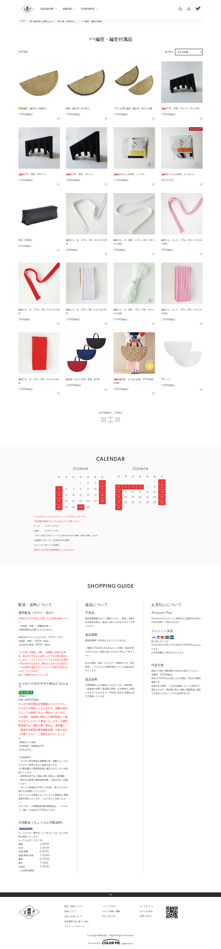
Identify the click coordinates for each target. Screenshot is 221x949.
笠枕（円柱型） (25, 240)
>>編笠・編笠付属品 (91, 21)
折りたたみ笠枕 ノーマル (129, 174)
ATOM (111, 916)
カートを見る (146, 911)
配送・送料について (73, 906)
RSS (104, 916)
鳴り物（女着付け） (67, 21)
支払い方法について (73, 916)
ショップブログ (109, 906)
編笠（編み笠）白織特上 (32, 108)
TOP (22, 21)
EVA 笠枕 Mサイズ (32, 174)
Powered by (110, 941)
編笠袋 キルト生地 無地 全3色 (83, 379)
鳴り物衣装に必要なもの (41, 21)
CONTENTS (87, 9)
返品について (70, 911)
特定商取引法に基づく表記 (76, 921)
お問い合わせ (146, 916)
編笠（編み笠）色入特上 (78, 108)
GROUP (67, 9)
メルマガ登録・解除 (111, 911)
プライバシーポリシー (74, 926)
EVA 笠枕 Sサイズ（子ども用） (181, 108)
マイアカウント (147, 906)
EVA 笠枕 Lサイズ (79, 174)
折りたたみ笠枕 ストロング (177, 174)
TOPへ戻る (110, 894)
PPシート (166, 379)
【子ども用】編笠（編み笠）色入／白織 (133, 108)
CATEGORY (47, 9)
